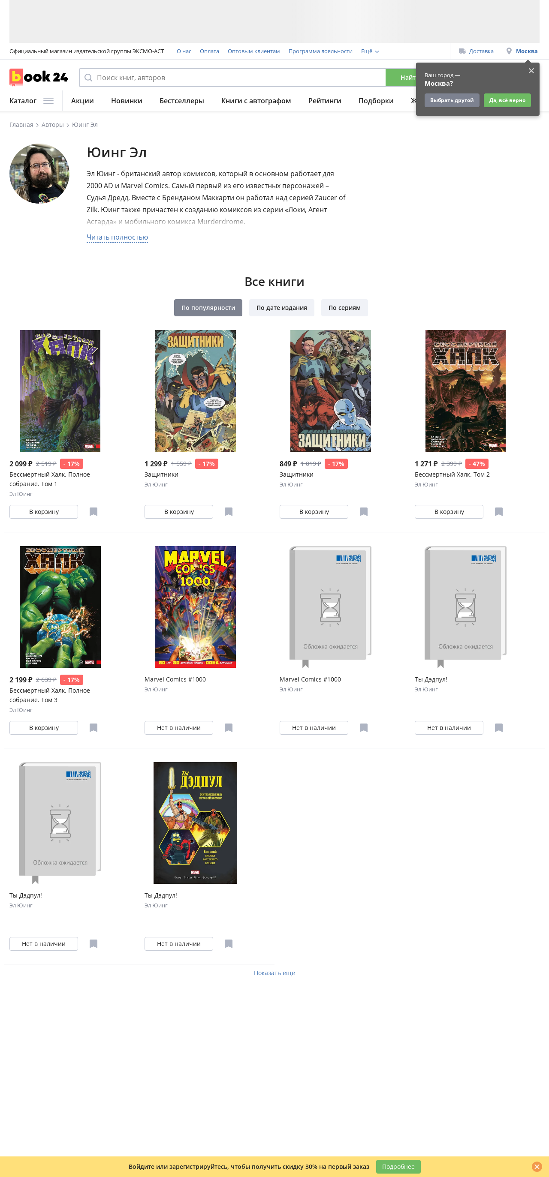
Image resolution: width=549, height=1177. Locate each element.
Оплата (209, 51)
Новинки (126, 100)
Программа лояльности (321, 51)
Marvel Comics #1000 (175, 679)
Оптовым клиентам (254, 51)
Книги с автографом (256, 100)
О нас (184, 51)
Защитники (161, 474)
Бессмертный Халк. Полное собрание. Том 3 (49, 695)
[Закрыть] (537, 1167)
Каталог (31, 100)
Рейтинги (324, 100)
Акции (82, 100)
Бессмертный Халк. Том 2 (452, 474)
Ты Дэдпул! (431, 679)
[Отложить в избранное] (93, 512)
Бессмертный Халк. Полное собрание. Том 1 (49, 479)
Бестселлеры (182, 100)
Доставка (476, 51)
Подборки (376, 100)
